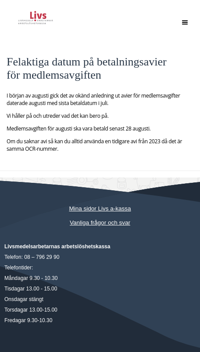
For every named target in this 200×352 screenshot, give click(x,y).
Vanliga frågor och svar (100, 222)
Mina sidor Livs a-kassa (100, 208)
